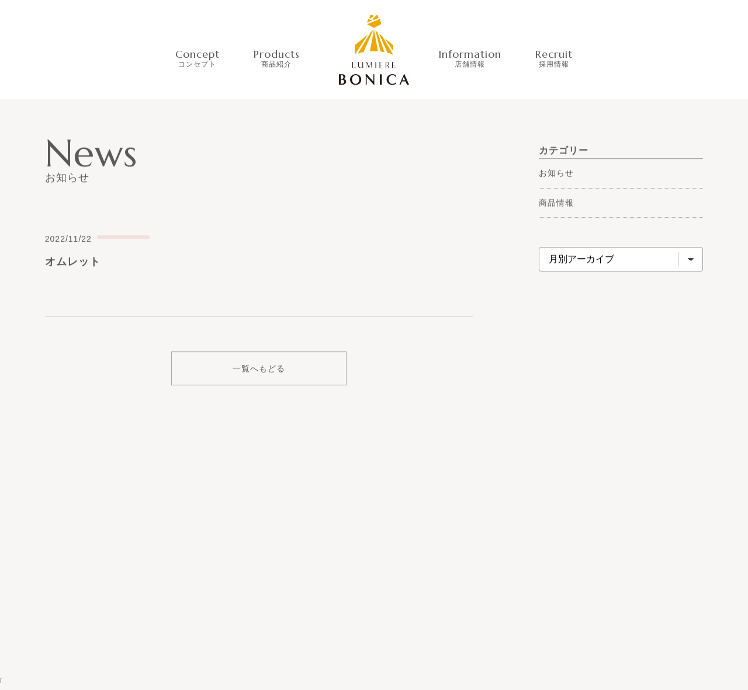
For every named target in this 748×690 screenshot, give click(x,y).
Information (469, 57)
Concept (197, 57)
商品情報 (556, 202)
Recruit (554, 57)
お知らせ (556, 172)
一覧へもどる (259, 369)
